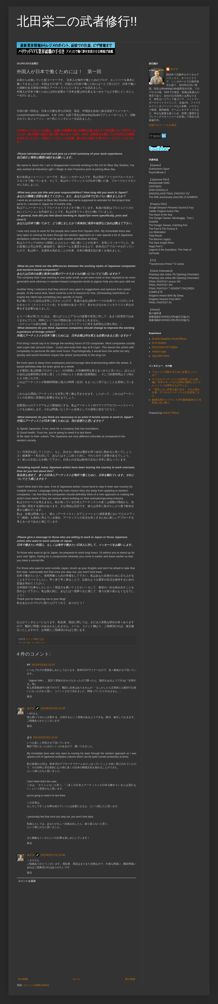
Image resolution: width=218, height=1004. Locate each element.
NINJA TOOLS (171, 412)
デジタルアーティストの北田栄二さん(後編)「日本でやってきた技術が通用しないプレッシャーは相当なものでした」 (176, 382)
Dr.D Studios (159, 343)
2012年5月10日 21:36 (53, 708)
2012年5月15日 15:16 (45, 737)
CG (28, 642)
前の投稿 (130, 979)
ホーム (76, 979)
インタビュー (38, 642)
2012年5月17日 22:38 (53, 855)
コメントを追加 (27, 881)
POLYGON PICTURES (165, 347)
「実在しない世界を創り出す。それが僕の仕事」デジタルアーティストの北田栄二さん (176, 392)
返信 (29, 696)
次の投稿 (23, 979)
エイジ (30, 708)
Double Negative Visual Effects (169, 338)
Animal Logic (159, 351)
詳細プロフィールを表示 (162, 125)
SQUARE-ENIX (160, 356)
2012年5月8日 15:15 (43, 664)
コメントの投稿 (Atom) (36, 985)
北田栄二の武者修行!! (77, 21)
